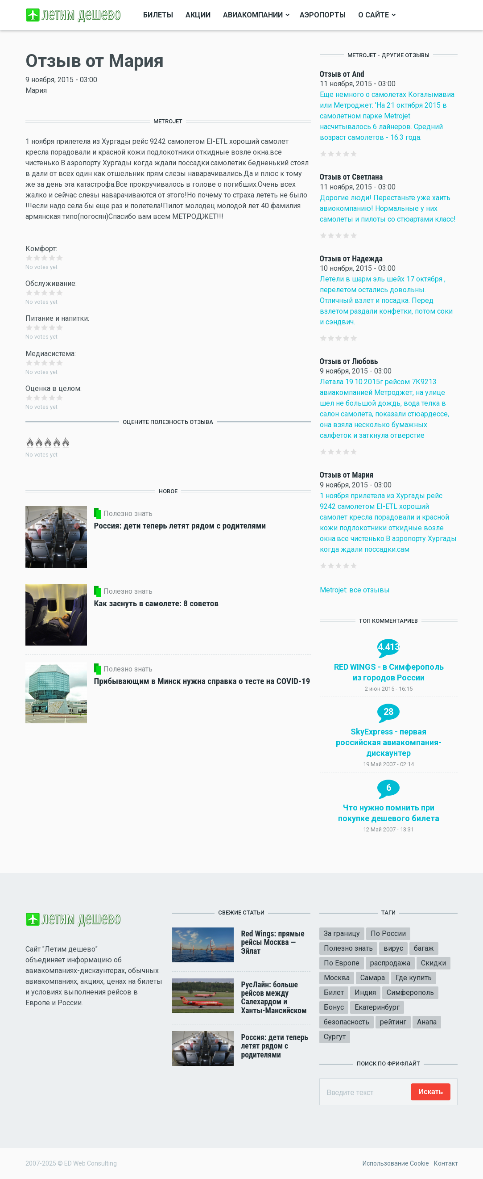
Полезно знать (348, 948)
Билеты (158, 15)
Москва (337, 977)
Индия (365, 992)
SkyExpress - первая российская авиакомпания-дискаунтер (389, 742)
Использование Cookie (396, 1163)
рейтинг (393, 1022)
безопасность (346, 1022)
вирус (393, 948)
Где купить (414, 977)
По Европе (341, 963)
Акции (198, 15)
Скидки (433, 963)
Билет (334, 992)
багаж (424, 948)
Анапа (427, 1022)
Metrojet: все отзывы (355, 590)
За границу (342, 933)
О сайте (373, 15)
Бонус (334, 1007)
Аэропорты (323, 15)
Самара (372, 977)
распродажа (390, 963)
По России (388, 933)
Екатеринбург (377, 1007)
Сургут (335, 1036)
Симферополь (410, 992)
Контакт (446, 1163)
